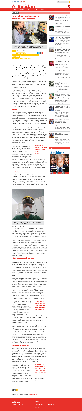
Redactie (51, 404)
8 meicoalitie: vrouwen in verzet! (62, 62)
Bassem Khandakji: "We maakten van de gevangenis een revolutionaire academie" (62, 108)
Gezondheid (16, 57)
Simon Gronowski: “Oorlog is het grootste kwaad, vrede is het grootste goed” (62, 95)
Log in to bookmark (13, 390)
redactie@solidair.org (34, 394)
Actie (29, 9)
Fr (69, 6)
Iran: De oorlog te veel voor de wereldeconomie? (62, 27)
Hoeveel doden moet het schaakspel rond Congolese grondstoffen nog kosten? (62, 49)
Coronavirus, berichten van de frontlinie (25, 55)
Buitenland (22, 9)
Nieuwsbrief (52, 406)
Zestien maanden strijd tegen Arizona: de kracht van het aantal (62, 17)
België (14, 9)
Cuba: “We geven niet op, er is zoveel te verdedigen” (62, 37)
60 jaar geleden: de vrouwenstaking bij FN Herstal (61, 83)
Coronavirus (21, 53)
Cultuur (43, 9)
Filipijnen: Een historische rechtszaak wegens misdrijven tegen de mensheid (62, 122)
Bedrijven (35, 9)
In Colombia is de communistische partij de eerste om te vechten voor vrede (62, 135)
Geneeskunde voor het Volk (21, 58)
